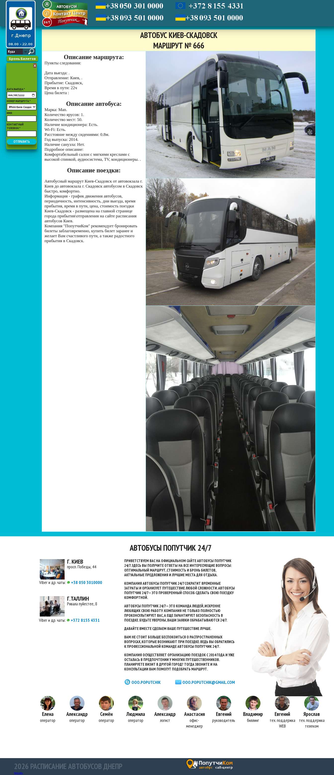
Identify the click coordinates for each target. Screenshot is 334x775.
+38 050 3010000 (84, 582)
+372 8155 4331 (83, 620)
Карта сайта (18, 773)
